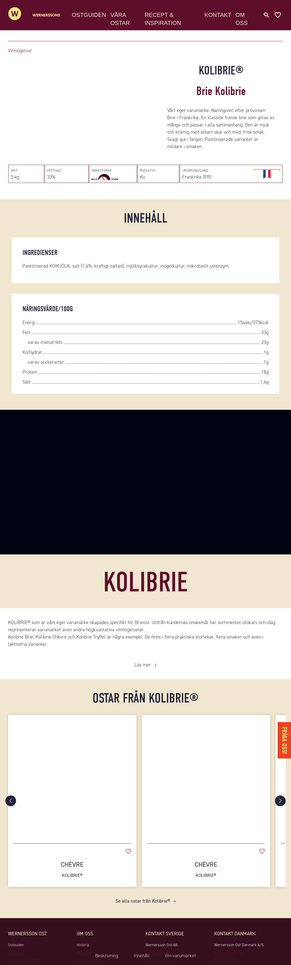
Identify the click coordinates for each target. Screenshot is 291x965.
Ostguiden (94, 14)
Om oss (243, 18)
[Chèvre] (72, 778)
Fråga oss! (284, 739)
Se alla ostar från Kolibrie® (143, 903)
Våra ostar (125, 18)
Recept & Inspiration (166, 18)
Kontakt (219, 14)
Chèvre (72, 871)
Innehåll (141, 955)
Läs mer (143, 666)
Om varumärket (181, 955)
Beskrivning (105, 955)
